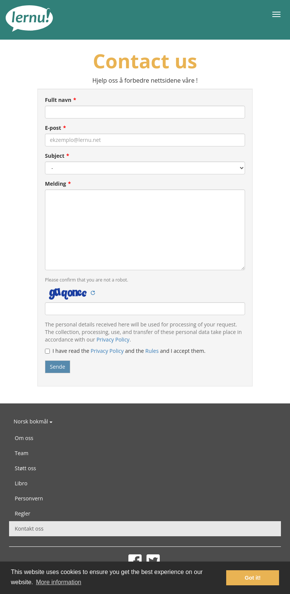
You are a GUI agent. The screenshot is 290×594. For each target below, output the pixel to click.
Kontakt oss (29, 528)
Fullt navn (58, 99)
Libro (21, 483)
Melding (55, 183)
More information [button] (58, 582)
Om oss (24, 438)
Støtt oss (25, 468)
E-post (53, 127)
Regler (22, 513)
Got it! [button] (253, 578)
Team (21, 453)
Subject (55, 155)
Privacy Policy (112, 339)
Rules (152, 350)
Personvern (29, 498)
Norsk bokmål (33, 421)
